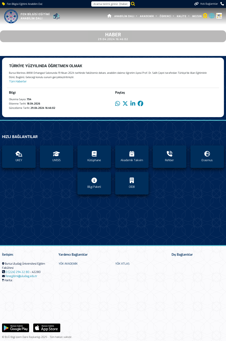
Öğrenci (166, 16)
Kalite (182, 16)
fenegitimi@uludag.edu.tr (21, 276)
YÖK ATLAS (122, 264)
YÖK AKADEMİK (68, 264)
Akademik (147, 16)
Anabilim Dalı (124, 16)
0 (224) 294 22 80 (17, 272)
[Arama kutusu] (110, 4)
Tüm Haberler (18, 81)
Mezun (197, 16)
